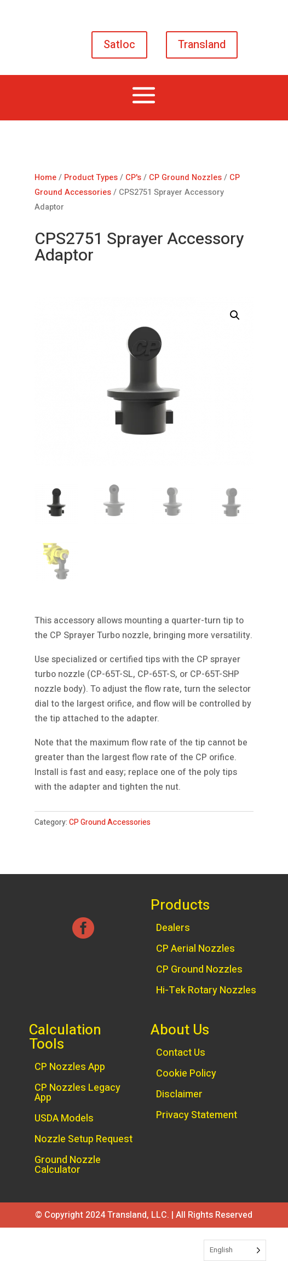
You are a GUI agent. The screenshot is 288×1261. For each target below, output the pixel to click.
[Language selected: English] (235, 1250)
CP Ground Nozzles (185, 177)
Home (45, 177)
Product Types (91, 177)
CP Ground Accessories (110, 822)
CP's (133, 177)
